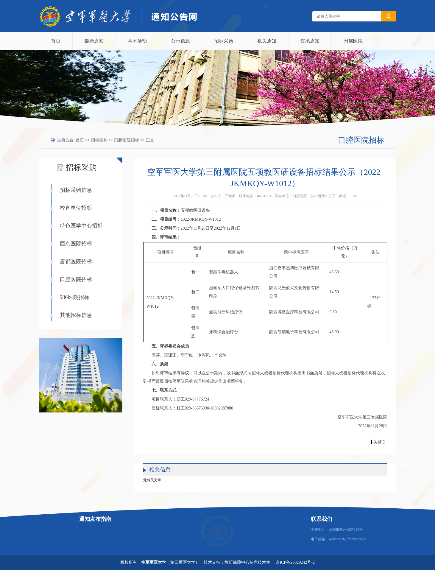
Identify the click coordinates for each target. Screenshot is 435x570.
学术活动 (137, 40)
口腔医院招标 (126, 140)
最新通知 (94, 40)
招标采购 (223, 40)
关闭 (378, 442)
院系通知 (309, 40)
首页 (55, 40)
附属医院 (353, 40)
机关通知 (266, 40)
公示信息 (180, 40)
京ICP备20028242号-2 (295, 562)
